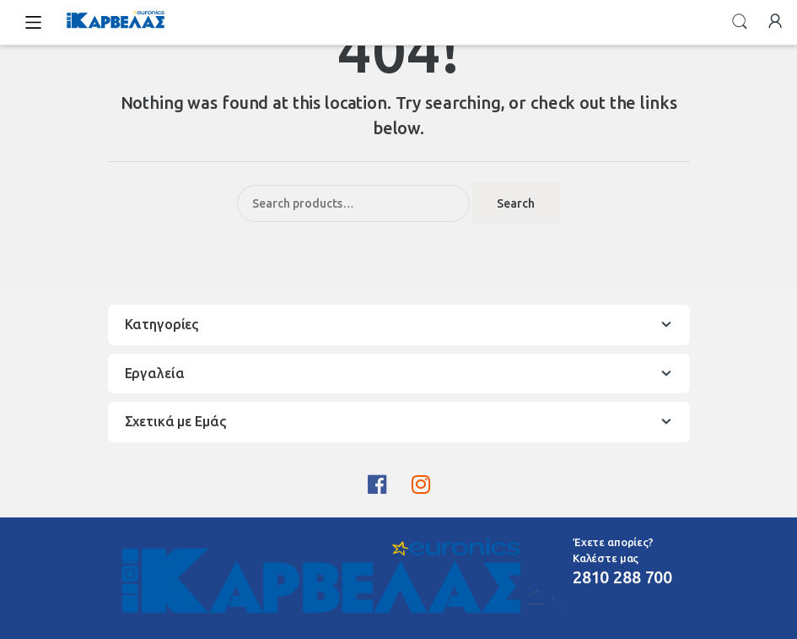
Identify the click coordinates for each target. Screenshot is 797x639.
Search (739, 22)
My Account (775, 22)
